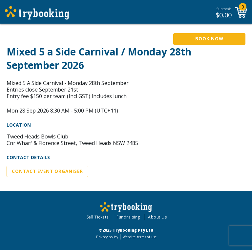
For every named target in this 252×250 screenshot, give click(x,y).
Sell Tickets (98, 217)
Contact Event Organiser (47, 171)
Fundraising (128, 217)
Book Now (209, 39)
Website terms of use (140, 237)
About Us (157, 217)
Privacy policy (107, 237)
